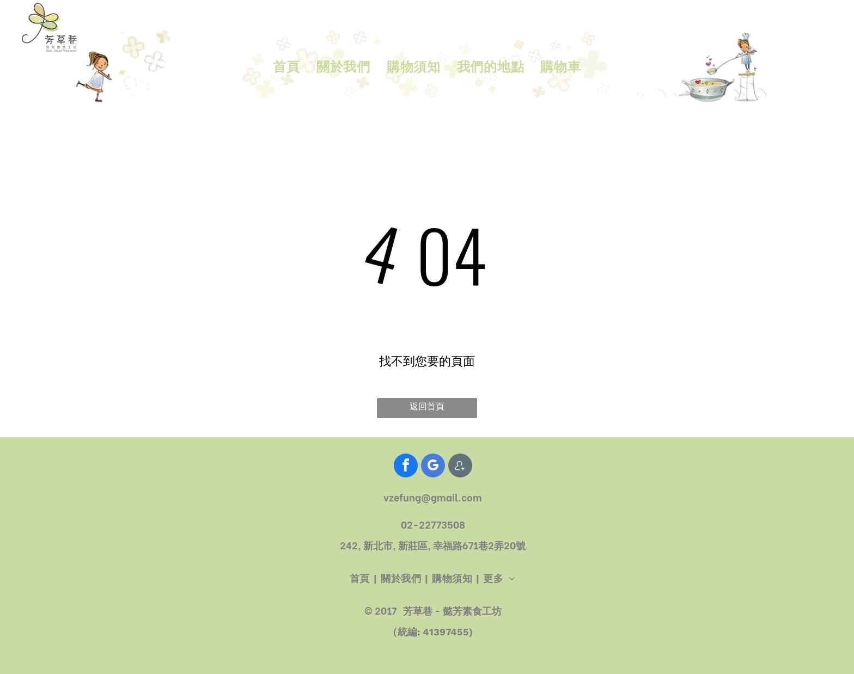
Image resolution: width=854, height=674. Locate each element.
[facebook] (406, 467)
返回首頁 (427, 406)
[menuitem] (286, 67)
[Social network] (460, 467)
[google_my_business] (433, 467)
